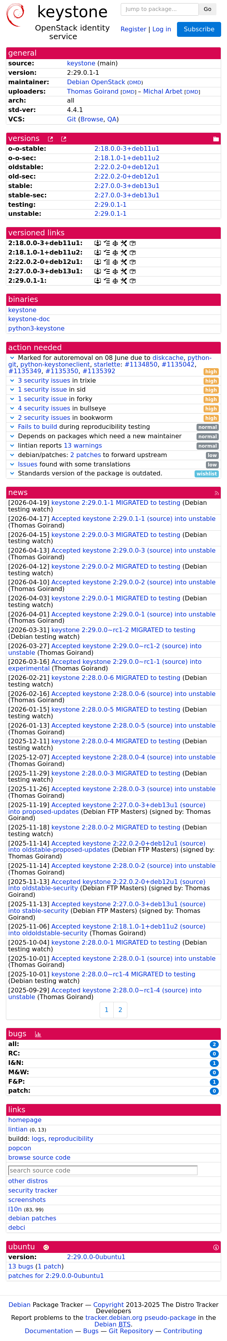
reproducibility (70, 1138)
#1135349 (24, 371)
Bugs (91, 1331)
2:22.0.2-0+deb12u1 (127, 167)
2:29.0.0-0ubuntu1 (96, 1257)
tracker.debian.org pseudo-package (141, 1317)
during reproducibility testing (113, 427)
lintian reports (113, 446)
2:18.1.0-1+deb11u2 (127, 158)
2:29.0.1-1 (111, 204)
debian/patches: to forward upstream (113, 455)
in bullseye (113, 408)
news (18, 492)
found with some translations (113, 464)
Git (71, 119)
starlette (107, 364)
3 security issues (44, 380)
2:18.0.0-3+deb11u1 (127, 148)
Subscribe (199, 29)
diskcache (168, 357)
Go (207, 9)
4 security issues (44, 408)
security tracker (32, 1190)
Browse (91, 119)
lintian (18, 1129)
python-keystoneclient (55, 364)
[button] (12, 357)
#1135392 (99, 371)
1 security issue (42, 389)
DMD (135, 82)
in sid (113, 390)
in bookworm (113, 418)
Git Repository (131, 1331)
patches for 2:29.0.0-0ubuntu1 (56, 1276)
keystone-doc (29, 319)
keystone (81, 63)
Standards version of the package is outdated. (113, 473)
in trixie (113, 381)
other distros (28, 1181)
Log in (161, 29)
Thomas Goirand (93, 91)
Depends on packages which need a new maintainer (113, 436)
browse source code (39, 1157)
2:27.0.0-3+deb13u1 (127, 186)
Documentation (49, 1331)
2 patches (85, 455)
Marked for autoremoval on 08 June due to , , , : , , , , (113, 364)
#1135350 (62, 371)
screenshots (27, 1200)
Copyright (108, 1304)
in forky (113, 399)
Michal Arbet (162, 91)
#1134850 (140, 364)
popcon (19, 1148)
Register (134, 29)
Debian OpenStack (96, 82)
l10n (15, 1209)
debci (16, 1227)
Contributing (182, 1331)
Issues (28, 464)
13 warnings (83, 445)
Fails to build (37, 426)
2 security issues (44, 417)
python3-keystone (36, 328)
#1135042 (178, 364)
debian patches (32, 1218)
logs (38, 1138)
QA (112, 119)
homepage (24, 1120)
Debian (20, 1304)
